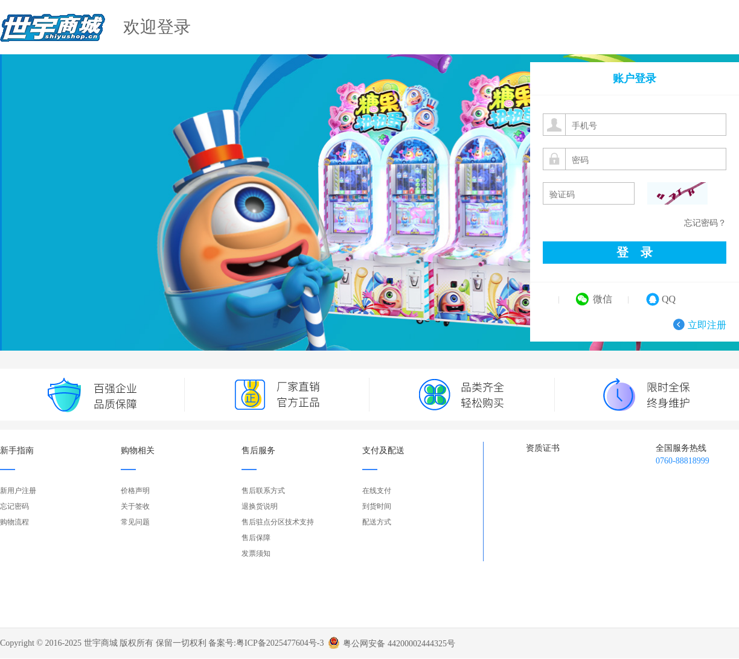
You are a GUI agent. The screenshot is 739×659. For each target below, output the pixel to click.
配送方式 (376, 522)
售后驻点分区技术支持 (278, 522)
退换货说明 (260, 506)
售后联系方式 (263, 490)
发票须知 (256, 553)
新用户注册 (18, 490)
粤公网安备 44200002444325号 (399, 639)
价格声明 (135, 490)
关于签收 (135, 506)
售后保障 (256, 537)
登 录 (634, 252)
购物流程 (14, 522)
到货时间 (376, 506)
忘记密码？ (705, 223)
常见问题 (135, 522)
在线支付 (376, 490)
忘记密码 (14, 506)
